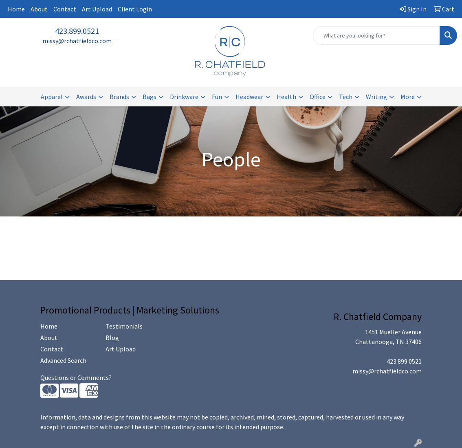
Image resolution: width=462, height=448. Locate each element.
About (39, 9)
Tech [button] (345, 97)
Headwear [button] (249, 97)
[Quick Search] (376, 35)
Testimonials (124, 326)
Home (16, 9)
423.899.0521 (77, 31)
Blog (112, 337)
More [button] (407, 97)
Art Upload (97, 9)
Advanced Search (63, 360)
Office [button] (318, 97)
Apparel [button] (52, 97)
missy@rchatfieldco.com (77, 41)
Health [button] (286, 97)
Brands (119, 97)
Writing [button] (376, 97)
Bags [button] (149, 97)
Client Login (135, 9)
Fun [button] (217, 97)
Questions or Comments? (76, 377)
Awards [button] (86, 97)
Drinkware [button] (184, 97)
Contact (64, 9)
